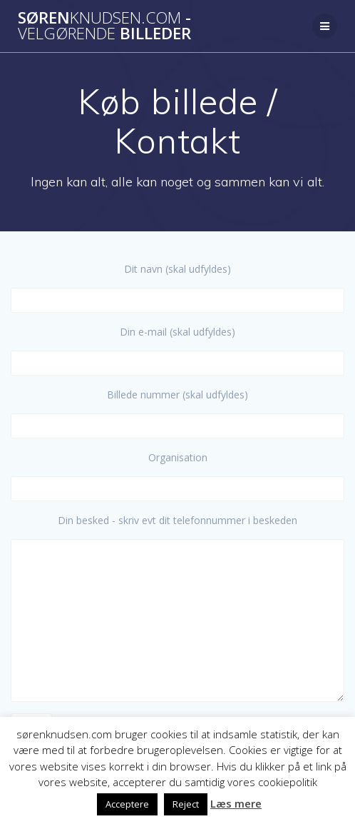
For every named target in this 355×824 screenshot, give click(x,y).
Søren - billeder (104, 26)
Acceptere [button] (127, 804)
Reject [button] (186, 804)
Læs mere (236, 803)
